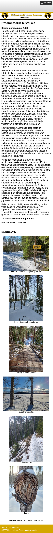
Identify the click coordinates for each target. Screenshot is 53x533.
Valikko (47, 2)
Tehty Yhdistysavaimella (10, 527)
